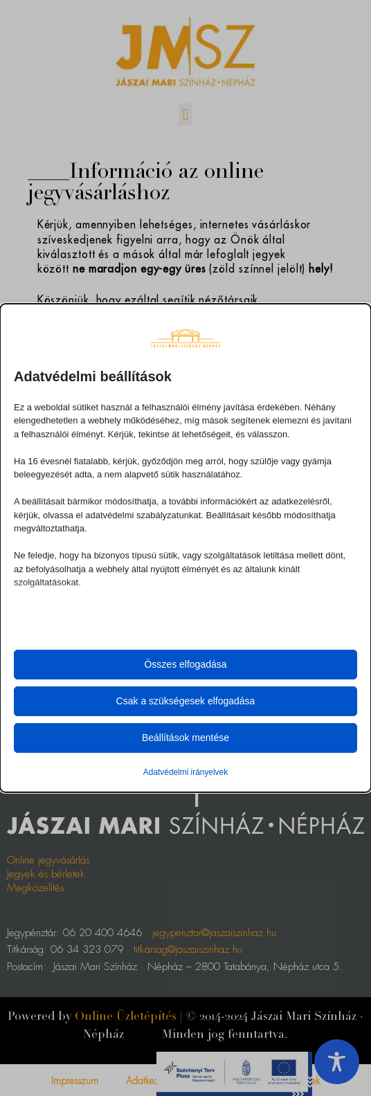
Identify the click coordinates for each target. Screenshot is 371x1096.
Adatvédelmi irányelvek (185, 772)
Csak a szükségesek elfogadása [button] (185, 700)
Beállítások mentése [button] (185, 737)
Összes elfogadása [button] (185, 664)
